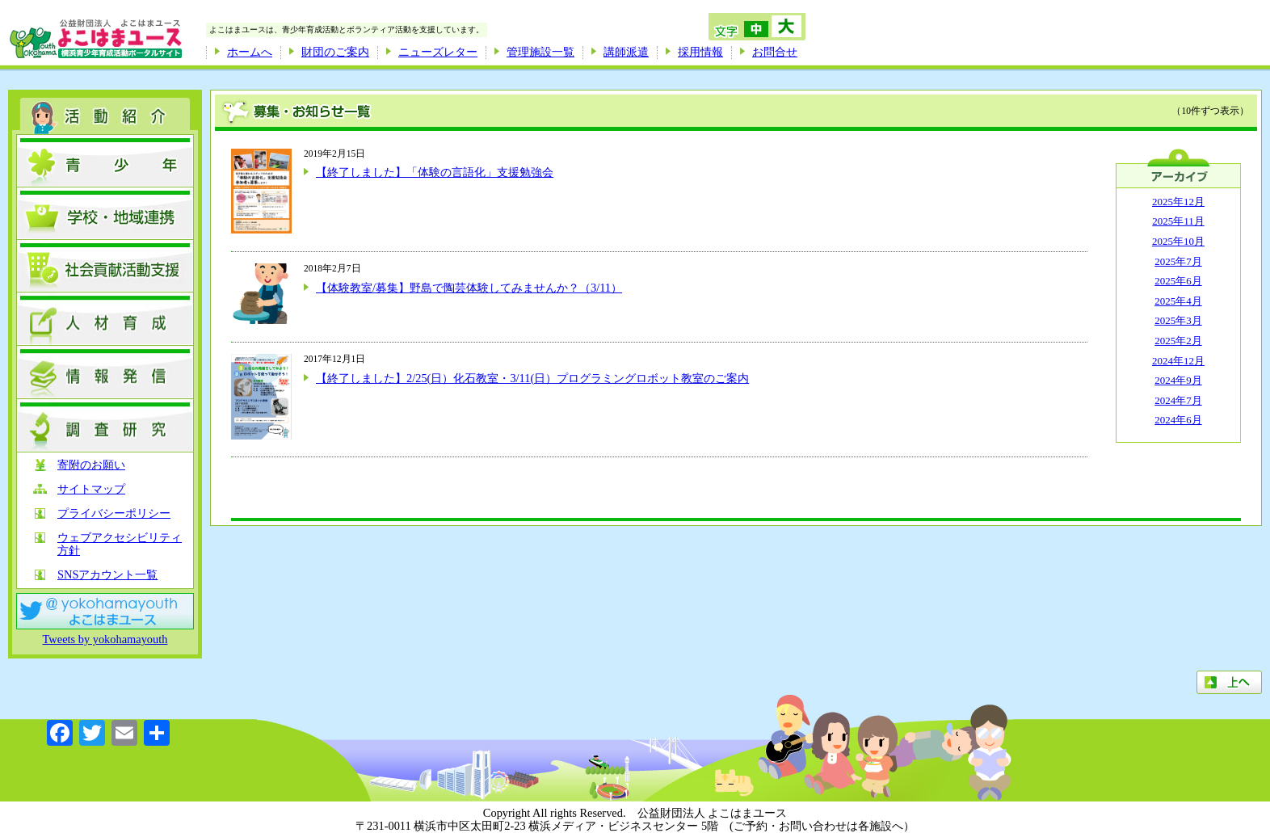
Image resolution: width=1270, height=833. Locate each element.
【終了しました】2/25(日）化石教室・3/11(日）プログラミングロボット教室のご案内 (532, 378)
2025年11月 (1178, 221)
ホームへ (249, 51)
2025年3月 (1177, 320)
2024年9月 (1177, 380)
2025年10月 (1178, 241)
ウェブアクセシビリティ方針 (119, 544)
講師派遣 (626, 51)
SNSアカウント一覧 (107, 575)
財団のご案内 (335, 51)
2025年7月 (1177, 261)
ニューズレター (437, 51)
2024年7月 (1177, 400)
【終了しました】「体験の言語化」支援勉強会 (434, 172)
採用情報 (700, 51)
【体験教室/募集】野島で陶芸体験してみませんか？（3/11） (469, 287)
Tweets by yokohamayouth (105, 639)
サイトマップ (91, 489)
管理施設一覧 (540, 51)
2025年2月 (1177, 340)
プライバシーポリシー (113, 513)
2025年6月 (1177, 281)
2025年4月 (1177, 301)
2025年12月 (1178, 202)
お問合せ (774, 51)
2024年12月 (1178, 361)
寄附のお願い (91, 465)
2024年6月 (1177, 420)
